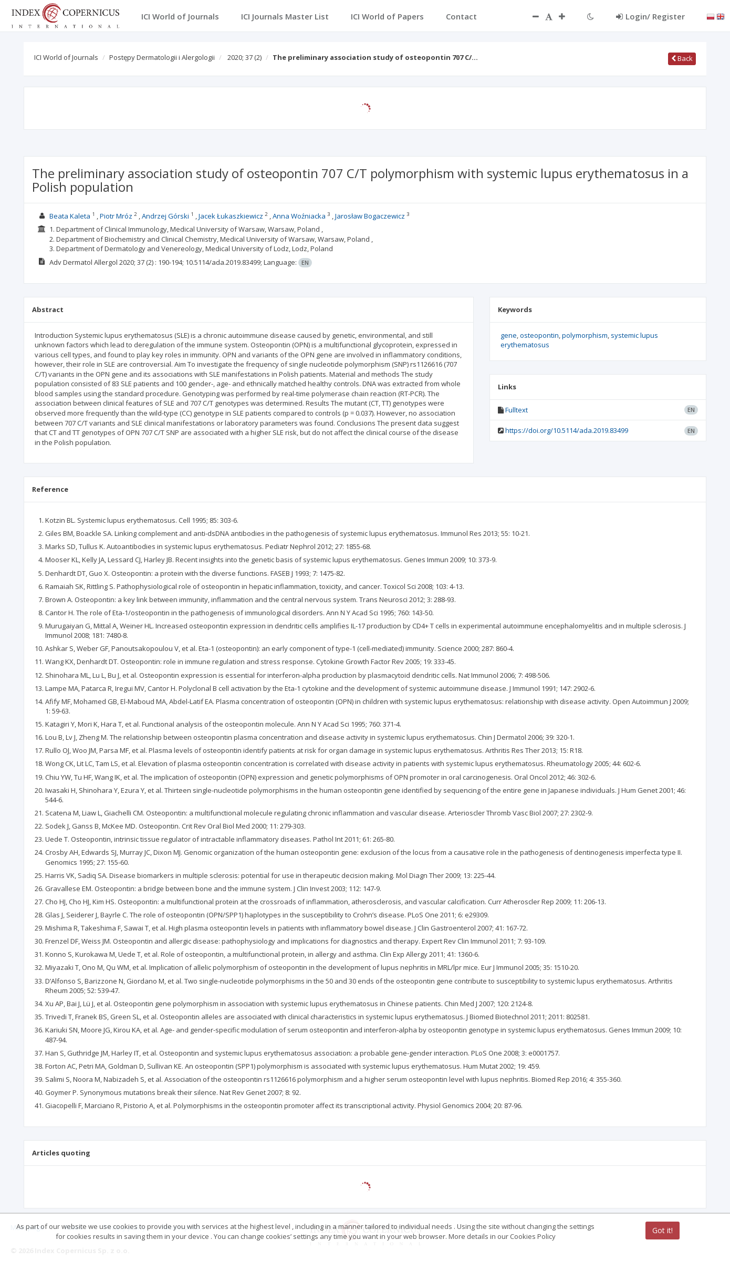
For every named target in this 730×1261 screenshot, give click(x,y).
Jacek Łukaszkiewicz (231, 216)
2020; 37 (244, 57)
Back (682, 58)
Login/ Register (650, 16)
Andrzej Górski (165, 216)
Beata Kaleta (69, 216)
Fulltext (516, 410)
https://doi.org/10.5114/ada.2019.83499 (566, 430)
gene (508, 335)
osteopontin (539, 335)
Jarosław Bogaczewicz (370, 216)
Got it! (662, 1230)
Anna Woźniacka (299, 216)
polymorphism (585, 335)
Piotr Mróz (116, 216)
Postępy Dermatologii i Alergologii (162, 57)
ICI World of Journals (66, 57)
